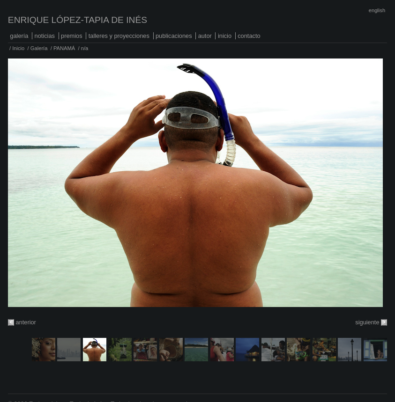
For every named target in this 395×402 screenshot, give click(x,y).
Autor (205, 35)
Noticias (45, 35)
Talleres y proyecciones (119, 35)
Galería (19, 35)
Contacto (249, 35)
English (377, 10)
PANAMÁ (64, 48)
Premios (71, 35)
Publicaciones (174, 35)
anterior (25, 322)
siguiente (367, 322)
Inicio (224, 35)
